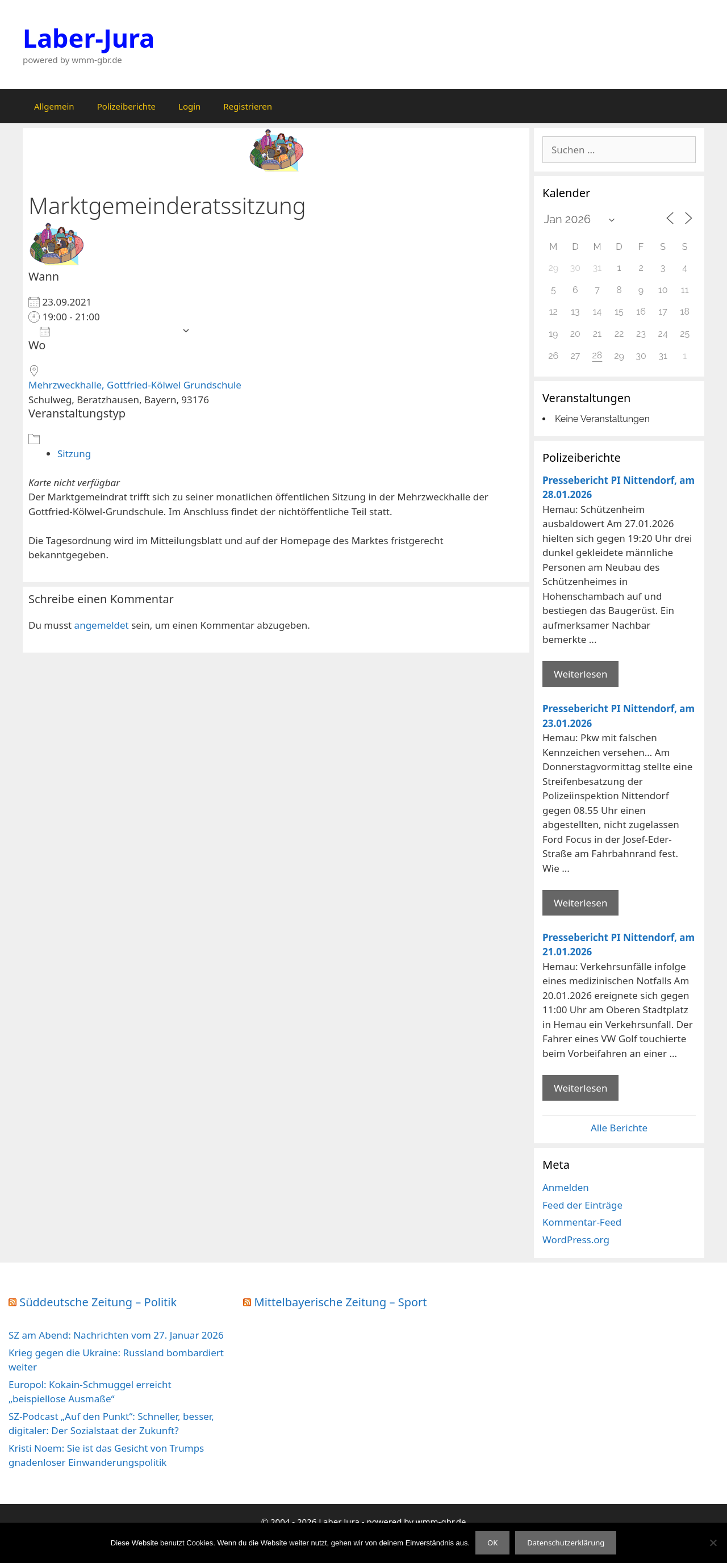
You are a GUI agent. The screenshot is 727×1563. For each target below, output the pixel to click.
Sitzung (74, 453)
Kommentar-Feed (581, 1221)
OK (492, 1542)
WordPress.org (575, 1239)
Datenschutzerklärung (565, 1542)
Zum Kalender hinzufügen (108, 330)
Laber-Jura (88, 37)
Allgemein (54, 106)
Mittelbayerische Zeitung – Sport (340, 1302)
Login (189, 106)
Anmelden (565, 1187)
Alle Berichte (619, 1127)
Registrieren (247, 106)
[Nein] (712, 1542)
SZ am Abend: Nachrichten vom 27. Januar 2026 (116, 1334)
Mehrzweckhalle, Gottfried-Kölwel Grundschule (134, 384)
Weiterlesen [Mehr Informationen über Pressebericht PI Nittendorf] (580, 673)
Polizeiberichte (126, 106)
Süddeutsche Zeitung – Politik (98, 1302)
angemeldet (101, 625)
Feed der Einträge (582, 1204)
